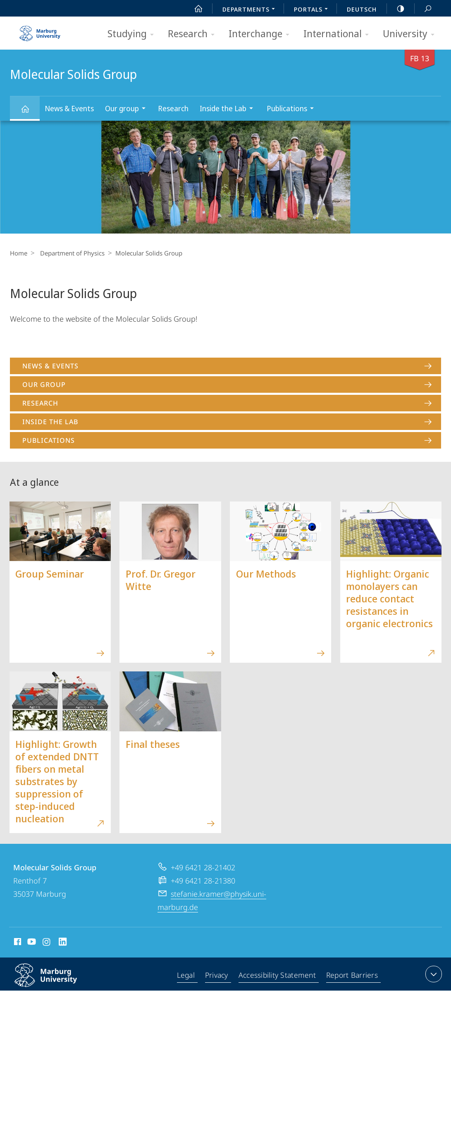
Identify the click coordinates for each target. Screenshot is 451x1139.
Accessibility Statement (277, 976)
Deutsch (362, 9)
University (411, 34)
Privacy (217, 976)
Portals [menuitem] (313, 10)
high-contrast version (396, 8)
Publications (293, 109)
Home (18, 253)
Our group (128, 109)
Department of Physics (70, 253)
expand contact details (432, 974)
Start (194, 8)
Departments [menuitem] (250, 10)
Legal (187, 976)
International (338, 34)
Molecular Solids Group (30, 113)
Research (194, 34)
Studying (133, 34)
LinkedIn (63, 943)
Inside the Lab (229, 109)
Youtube (31, 943)
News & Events (69, 108)
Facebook (17, 943)
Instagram (47, 943)
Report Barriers (352, 976)
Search (423, 9)
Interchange (262, 34)
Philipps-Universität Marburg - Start (41, 31)
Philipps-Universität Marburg (54, 981)
